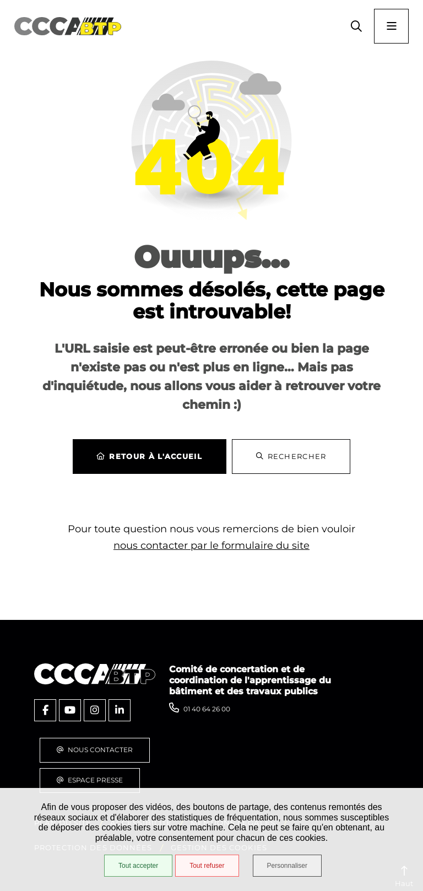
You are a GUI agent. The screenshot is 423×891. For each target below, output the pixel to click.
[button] (356, 26)
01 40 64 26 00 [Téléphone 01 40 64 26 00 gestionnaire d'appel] (206, 709)
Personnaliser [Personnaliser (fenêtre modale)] (287, 866)
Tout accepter (138, 866)
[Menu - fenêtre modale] (391, 26)
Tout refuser (206, 866)
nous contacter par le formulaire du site (211, 545)
